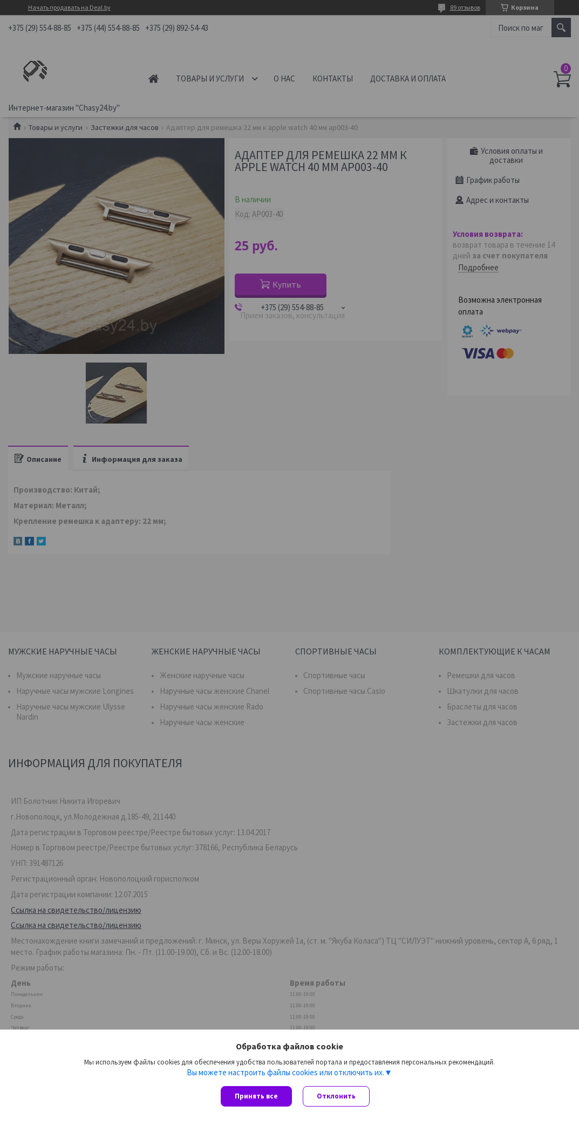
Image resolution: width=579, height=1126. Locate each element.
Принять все (256, 1096)
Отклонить (336, 1096)
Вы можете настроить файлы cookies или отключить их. (285, 1072)
